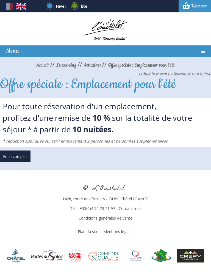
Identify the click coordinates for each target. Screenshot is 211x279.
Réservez (199, 6)
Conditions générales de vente (105, 218)
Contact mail (130, 208)
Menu (12, 51)
